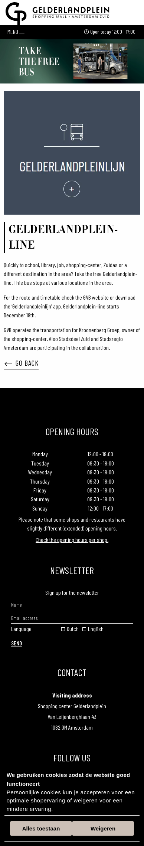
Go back (21, 363)
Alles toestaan (41, 828)
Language (21, 628)
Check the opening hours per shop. (72, 539)
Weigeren (103, 828)
